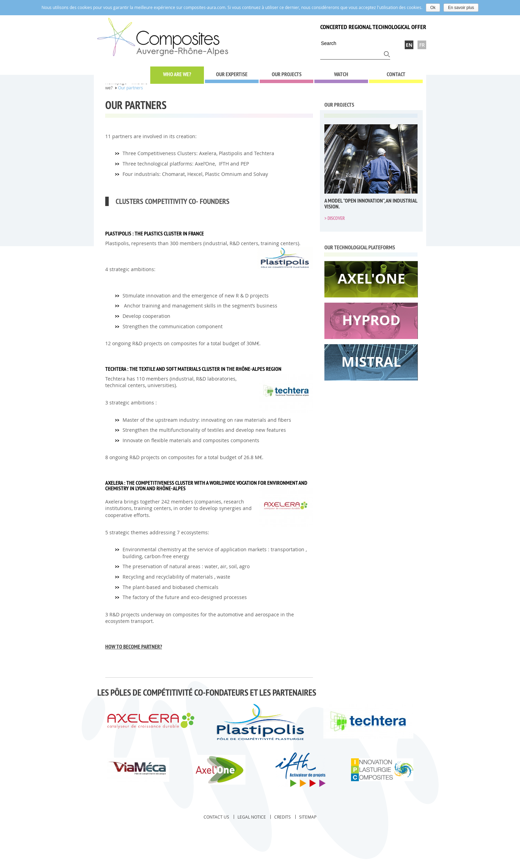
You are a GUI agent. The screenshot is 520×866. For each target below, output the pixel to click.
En (409, 45)
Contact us (216, 817)
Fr (422, 45)
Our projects (287, 74)
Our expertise (232, 74)
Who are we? (177, 74)
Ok (433, 7)
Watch (341, 74)
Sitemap (307, 817)
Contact (396, 74)
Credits (282, 817)
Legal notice (251, 817)
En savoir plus (461, 7)
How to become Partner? (133, 646)
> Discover (334, 218)
